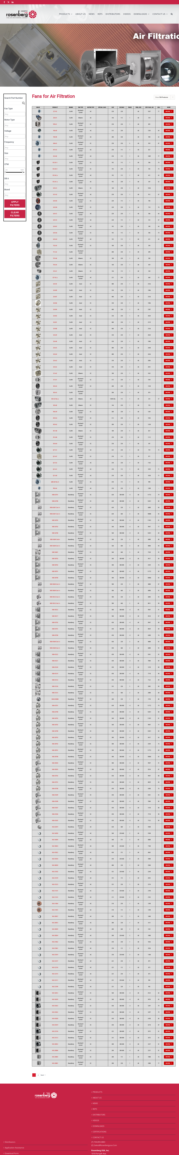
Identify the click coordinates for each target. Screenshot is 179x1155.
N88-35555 (55, 693)
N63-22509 (55, 986)
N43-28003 (55, 1057)
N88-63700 (55, 501)
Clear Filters (15, 214)
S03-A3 (55, 392)
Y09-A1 (55, 124)
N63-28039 (55, 929)
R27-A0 (55, 431)
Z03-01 (55, 118)
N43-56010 (55, 999)
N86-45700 (55, 788)
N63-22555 (55, 974)
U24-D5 (55, 201)
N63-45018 (55, 859)
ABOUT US (97, 1097)
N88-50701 (55, 571)
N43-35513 (55, 1038)
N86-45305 (55, 820)
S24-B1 (55, 322)
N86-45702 (55, 776)
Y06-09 (55, 130)
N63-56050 (55, 833)
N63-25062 (55, 942)
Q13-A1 (55, 469)
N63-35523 (55, 884)
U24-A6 (55, 233)
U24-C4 (55, 220)
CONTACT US (98, 1137)
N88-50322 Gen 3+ (55, 597)
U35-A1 (55, 188)
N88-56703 (55, 520)
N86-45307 (55, 808)
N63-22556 (55, 967)
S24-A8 (55, 341)
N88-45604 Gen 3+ (55, 641)
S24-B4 (55, 309)
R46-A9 (55, 411)
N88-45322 (55, 654)
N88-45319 (55, 673)
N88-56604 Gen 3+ (55, 546)
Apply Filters (15, 203)
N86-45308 (55, 801)
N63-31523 (55, 897)
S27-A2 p (55, 277)
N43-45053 (55, 1006)
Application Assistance (14, 1147)
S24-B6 (55, 303)
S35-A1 (55, 271)
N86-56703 (55, 718)
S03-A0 (55, 405)
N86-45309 (55, 795)
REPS (95, 1109)
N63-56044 (55, 839)
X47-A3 (55, 150)
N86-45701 (55, 782)
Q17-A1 (55, 450)
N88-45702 (55, 622)
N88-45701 (55, 629)
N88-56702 (55, 526)
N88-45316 (55, 680)
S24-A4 (55, 354)
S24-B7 (55, 297)
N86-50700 (55, 756)
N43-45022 (55, 1012)
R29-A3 (55, 418)
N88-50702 (55, 565)
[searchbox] (15, 114)
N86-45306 (55, 814)
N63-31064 (55, 903)
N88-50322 (55, 610)
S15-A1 (55, 380)
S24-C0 (55, 284)
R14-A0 (55, 437)
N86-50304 (55, 763)
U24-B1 (55, 226)
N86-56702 (55, 725)
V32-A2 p (55, 175)
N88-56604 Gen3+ (55, 539)
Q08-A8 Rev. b (55, 482)
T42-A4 (55, 245)
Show (161, 97)
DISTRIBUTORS (99, 1114)
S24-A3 (55, 360)
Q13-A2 (55, 463)
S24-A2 (55, 367)
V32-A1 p (55, 182)
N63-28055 (55, 923)
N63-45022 (55, 852)
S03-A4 (55, 386)
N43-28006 (55, 1050)
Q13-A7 (55, 456)
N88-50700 (55, 578)
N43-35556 (55, 1031)
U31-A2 (55, 194)
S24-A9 (55, 335)
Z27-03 (55, 111)
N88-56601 (55, 552)
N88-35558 (55, 686)
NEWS (95, 1103)
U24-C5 (55, 213)
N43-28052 (55, 1044)
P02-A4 (55, 488)
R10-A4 (55, 443)
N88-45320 (55, 667)
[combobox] (14, 114)
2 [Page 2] (38, 1075)
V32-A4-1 (55, 169)
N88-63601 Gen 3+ (55, 507)
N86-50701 (55, 750)
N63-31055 (55, 910)
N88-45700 (55, 635)
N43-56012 (55, 993)
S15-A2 (55, 373)
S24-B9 (55, 290)
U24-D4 (55, 207)
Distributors (10, 1142)
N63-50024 (55, 846)
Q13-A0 (55, 475)
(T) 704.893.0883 (98, 1142)
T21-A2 (55, 252)
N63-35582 (55, 871)
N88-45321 (55, 661)
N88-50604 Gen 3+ (55, 584)
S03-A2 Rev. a (55, 399)
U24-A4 (55, 239)
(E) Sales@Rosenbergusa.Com (104, 1145)
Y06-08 (55, 137)
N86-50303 (55, 769)
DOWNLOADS (98, 1126)
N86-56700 (55, 731)
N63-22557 (55, 961)
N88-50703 (55, 558)
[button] (172, 13)
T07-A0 (55, 258)
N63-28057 (55, 916)
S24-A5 (55, 348)
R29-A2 (55, 424)
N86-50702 (55, 744)
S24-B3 (55, 316)
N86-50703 (55, 737)
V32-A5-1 (55, 162)
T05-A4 (55, 265)
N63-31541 (55, 891)
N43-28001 (55, 1063)
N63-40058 (55, 865)
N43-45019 (55, 1025)
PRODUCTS (97, 1092)
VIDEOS (96, 1120)
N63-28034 (55, 935)
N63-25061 (55, 948)
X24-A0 (55, 156)
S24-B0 (55, 328)
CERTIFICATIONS (99, 1131)
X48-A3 (55, 143)
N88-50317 (55, 616)
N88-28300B (55, 699)
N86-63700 (55, 712)
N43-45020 (55, 1018)
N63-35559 (55, 878)
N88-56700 (55, 533)
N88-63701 (55, 495)
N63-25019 (55, 954)
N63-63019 (55, 827)
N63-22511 (55, 980)
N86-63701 (55, 705)
